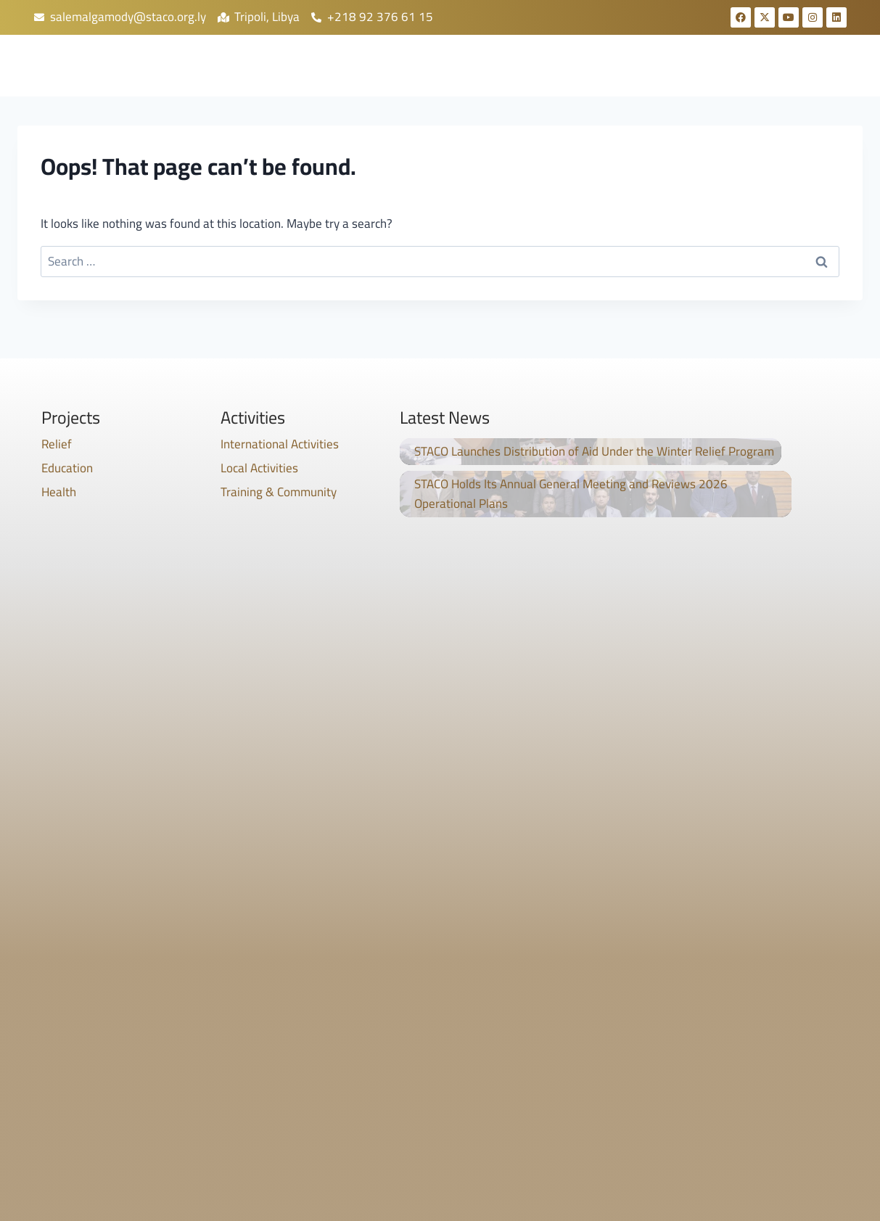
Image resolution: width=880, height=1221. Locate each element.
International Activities (280, 444)
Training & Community (279, 491)
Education (67, 468)
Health (58, 491)
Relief (56, 444)
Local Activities (259, 468)
